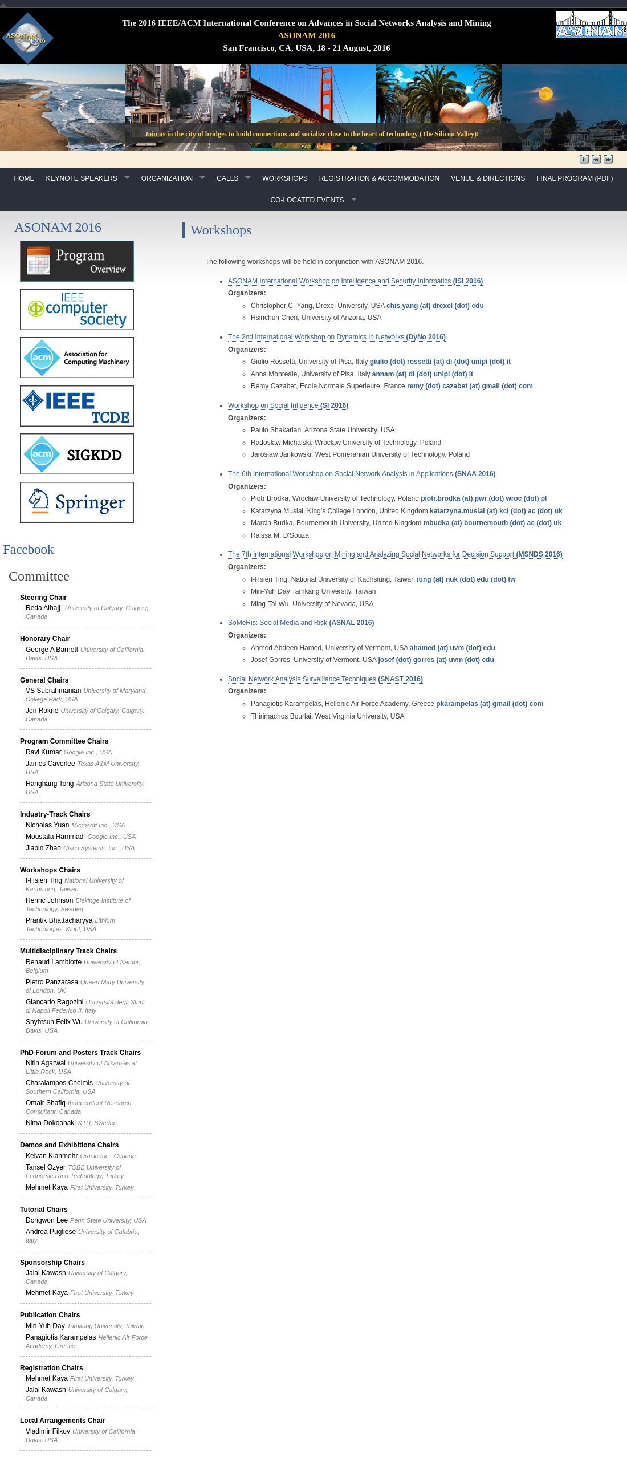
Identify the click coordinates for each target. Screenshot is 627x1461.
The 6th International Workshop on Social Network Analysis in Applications (362, 474)
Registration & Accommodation (379, 178)
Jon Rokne (42, 711)
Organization (167, 178)
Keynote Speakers (81, 178)
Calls (227, 178)
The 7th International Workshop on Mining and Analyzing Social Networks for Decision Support (395, 554)
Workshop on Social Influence (288, 405)
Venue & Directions (488, 178)
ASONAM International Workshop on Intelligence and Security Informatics (355, 281)
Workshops (284, 178)
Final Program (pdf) (574, 178)
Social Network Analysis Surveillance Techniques (325, 679)
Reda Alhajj (43, 608)
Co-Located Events (307, 200)
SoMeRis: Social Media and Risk (301, 623)
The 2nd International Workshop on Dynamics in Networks (337, 337)
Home (24, 178)
